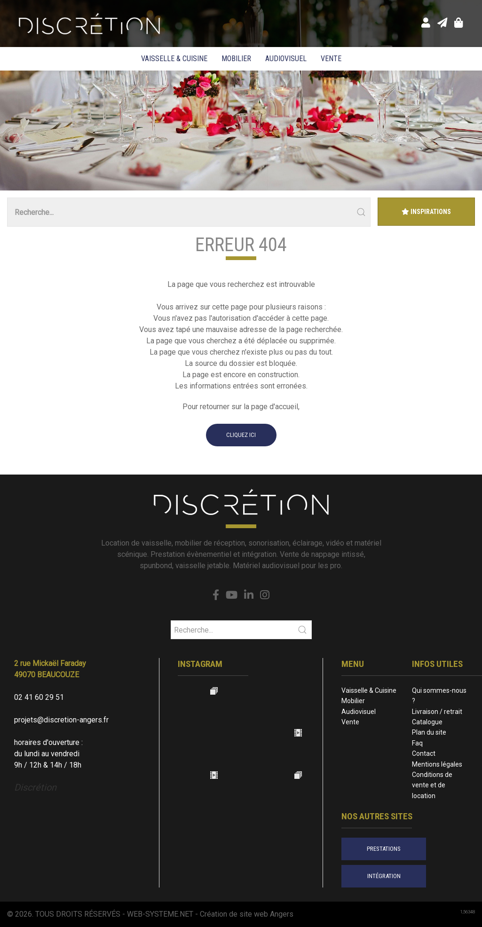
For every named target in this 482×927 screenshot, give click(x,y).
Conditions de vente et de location (432, 785)
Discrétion (35, 787)
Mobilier (236, 58)
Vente (331, 58)
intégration (384, 875)
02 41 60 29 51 (39, 697)
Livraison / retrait (437, 711)
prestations (384, 848)
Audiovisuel (286, 58)
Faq (417, 743)
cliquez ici (241, 434)
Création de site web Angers (246, 914)
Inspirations (426, 211)
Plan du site (429, 732)
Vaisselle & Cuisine (174, 58)
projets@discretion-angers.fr (61, 719)
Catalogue (427, 722)
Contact (423, 753)
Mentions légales (437, 764)
